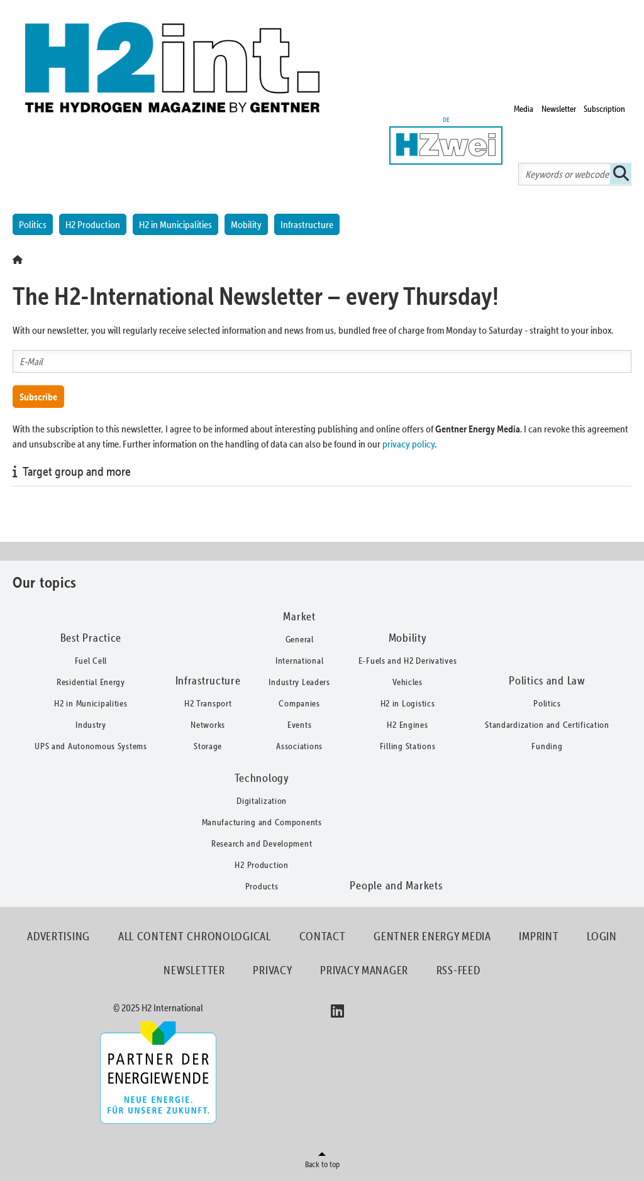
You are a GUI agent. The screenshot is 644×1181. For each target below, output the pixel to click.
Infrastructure (306, 224)
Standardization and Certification (547, 724)
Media (523, 108)
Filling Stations (408, 746)
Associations (299, 746)
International (299, 660)
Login (602, 936)
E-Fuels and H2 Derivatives (407, 660)
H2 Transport (208, 703)
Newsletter (558, 108)
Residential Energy (91, 682)
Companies (299, 703)
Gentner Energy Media (432, 936)
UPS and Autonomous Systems (91, 746)
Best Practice (90, 637)
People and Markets (396, 885)
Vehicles (407, 682)
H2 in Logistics (407, 703)
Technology (262, 777)
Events (299, 724)
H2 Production (92, 224)
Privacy (272, 970)
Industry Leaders (299, 682)
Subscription (604, 108)
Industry (90, 724)
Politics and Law (547, 680)
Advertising (58, 936)
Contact (322, 936)
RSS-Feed (458, 970)
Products (262, 886)
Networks (208, 724)
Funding (546, 746)
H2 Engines (407, 724)
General (300, 639)
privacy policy (408, 443)
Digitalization (261, 800)
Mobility (246, 224)
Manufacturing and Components (262, 822)
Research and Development (261, 843)
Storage (208, 746)
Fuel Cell (91, 660)
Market (299, 616)
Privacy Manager (364, 970)
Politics (33, 224)
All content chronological (194, 936)
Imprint (538, 936)
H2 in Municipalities (175, 224)
